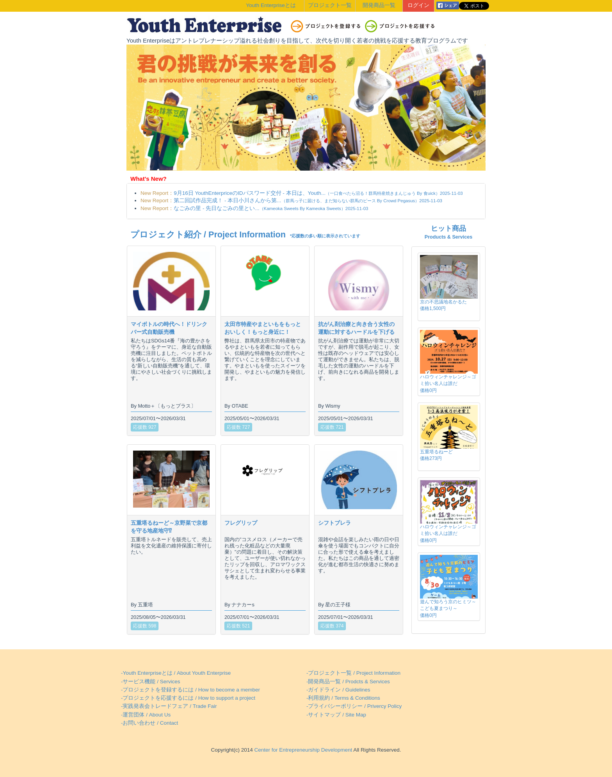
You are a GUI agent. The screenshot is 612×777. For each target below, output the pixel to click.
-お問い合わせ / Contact (149, 723)
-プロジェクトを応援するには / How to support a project (188, 698)
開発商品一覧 (379, 5)
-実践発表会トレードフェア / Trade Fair (169, 706)
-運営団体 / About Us (146, 715)
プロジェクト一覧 (330, 5)
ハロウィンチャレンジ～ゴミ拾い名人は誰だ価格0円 (448, 383)
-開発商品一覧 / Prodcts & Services (348, 681)
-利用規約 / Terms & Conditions (343, 698)
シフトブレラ (334, 523)
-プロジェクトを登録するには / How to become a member (190, 690)
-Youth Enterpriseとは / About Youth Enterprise (176, 673)
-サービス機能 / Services (150, 681)
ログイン (418, 5)
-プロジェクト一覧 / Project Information (353, 673)
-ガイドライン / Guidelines (338, 690)
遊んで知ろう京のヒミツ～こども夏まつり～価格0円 (448, 608)
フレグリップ (240, 523)
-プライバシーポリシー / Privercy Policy (354, 706)
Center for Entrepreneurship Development (302, 750)
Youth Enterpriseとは (270, 5)
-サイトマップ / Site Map (336, 715)
